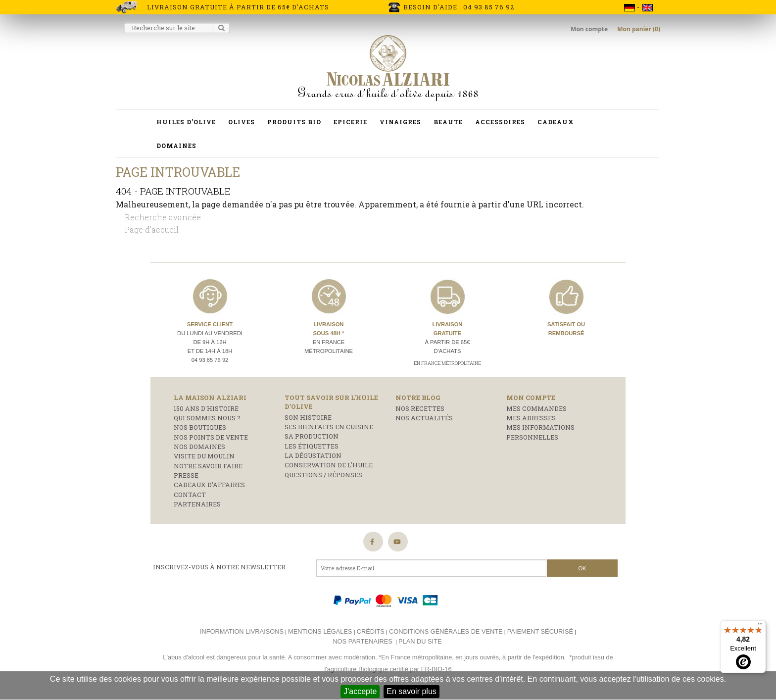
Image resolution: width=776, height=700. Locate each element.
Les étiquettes (312, 446)
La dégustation (313, 455)
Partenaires (197, 504)
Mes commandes (536, 408)
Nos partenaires (362, 641)
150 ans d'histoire (206, 408)
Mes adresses (531, 418)
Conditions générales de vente (446, 631)
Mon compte (590, 29)
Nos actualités (424, 418)
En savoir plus (411, 691)
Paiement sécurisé (540, 631)
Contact (190, 495)
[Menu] (760, 626)
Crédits (371, 631)
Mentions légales (320, 631)
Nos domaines (199, 446)
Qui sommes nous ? (207, 418)
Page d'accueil (152, 229)
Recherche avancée (163, 217)
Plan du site (419, 641)
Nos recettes (419, 408)
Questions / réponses (323, 475)
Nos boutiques (200, 427)
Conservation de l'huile (329, 465)
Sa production (312, 436)
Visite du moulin (204, 456)
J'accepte (360, 691)
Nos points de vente (211, 437)
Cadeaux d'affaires (209, 485)
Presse (186, 475)
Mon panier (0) (638, 29)
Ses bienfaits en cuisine (329, 427)
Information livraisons (242, 631)
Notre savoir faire (208, 466)
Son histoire (308, 417)
